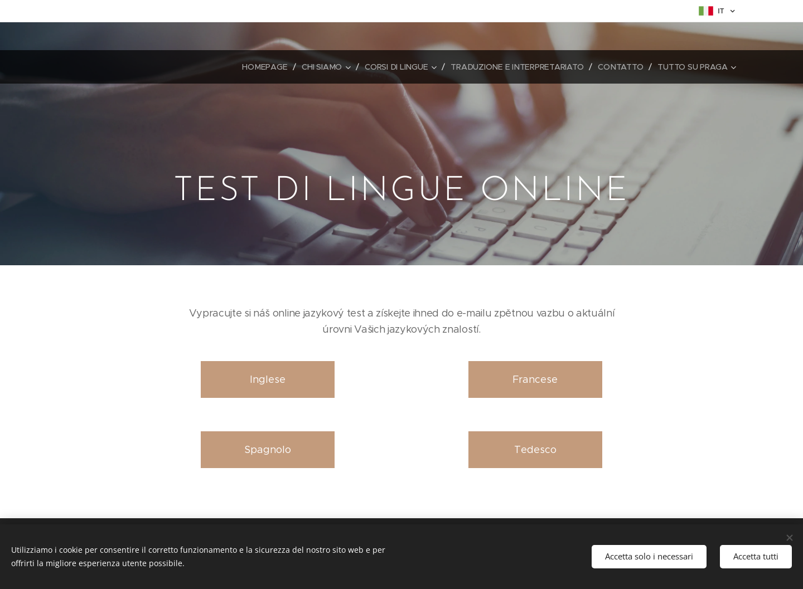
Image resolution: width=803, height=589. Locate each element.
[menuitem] (266, 67)
